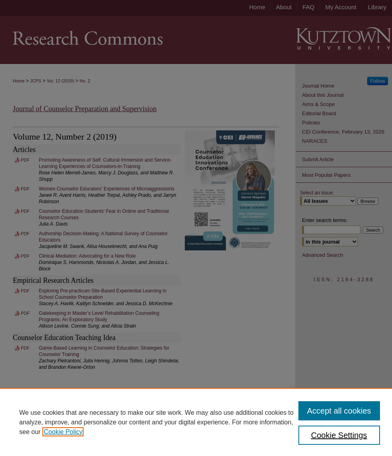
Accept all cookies (339, 410)
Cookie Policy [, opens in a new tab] (63, 431)
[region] (196, 422)
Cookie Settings (339, 435)
